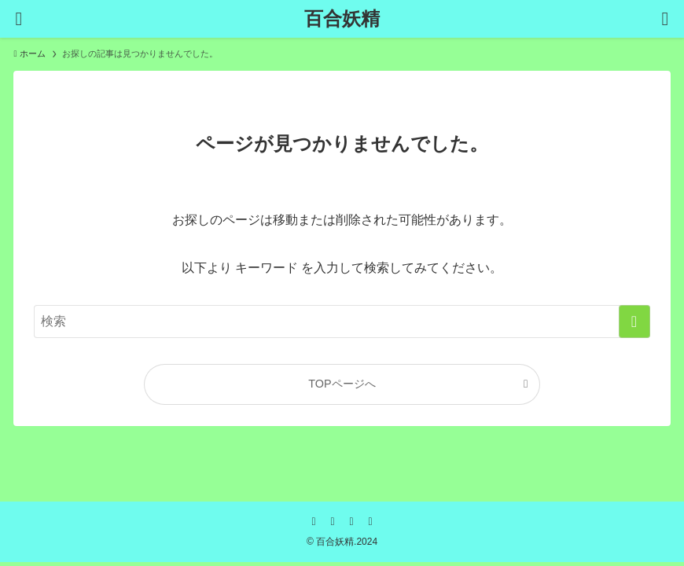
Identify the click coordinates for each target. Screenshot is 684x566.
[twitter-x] (332, 521)
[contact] (370, 521)
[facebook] (314, 521)
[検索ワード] (341, 321)
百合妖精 (342, 18)
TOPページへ (341, 383)
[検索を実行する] (634, 321)
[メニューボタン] (19, 19)
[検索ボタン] (665, 19)
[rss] (351, 521)
